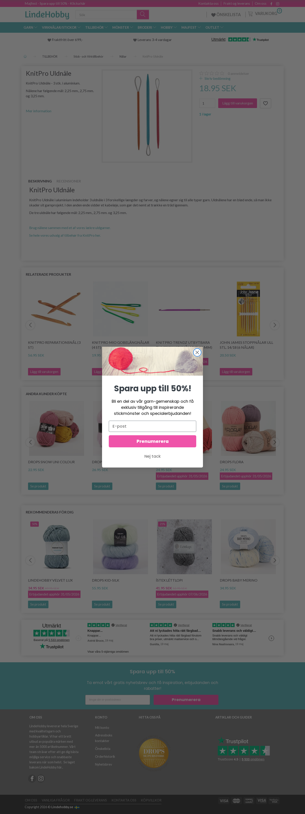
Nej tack (152, 456)
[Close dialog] (197, 352)
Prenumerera (153, 441)
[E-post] (152, 426)
